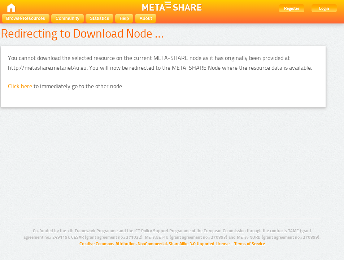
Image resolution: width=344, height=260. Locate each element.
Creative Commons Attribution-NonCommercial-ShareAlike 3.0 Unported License (154, 243)
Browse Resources (25, 18)
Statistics (99, 18)
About (145, 18)
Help (124, 18)
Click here (20, 86)
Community (67, 18)
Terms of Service (249, 243)
